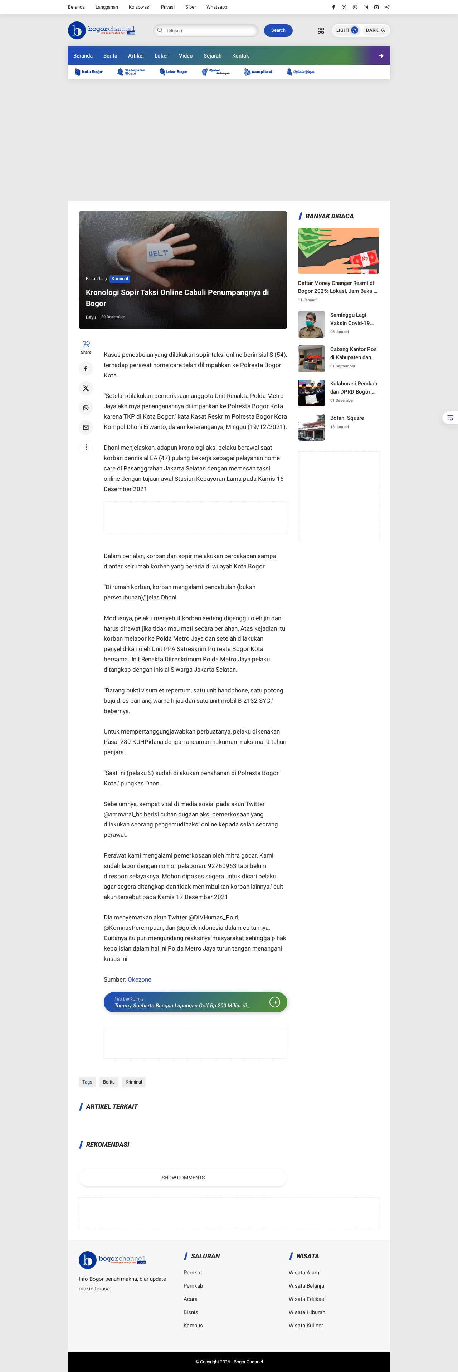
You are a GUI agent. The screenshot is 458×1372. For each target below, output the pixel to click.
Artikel (136, 56)
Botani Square (347, 418)
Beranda (76, 7)
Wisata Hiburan (307, 1312)
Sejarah (212, 56)
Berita (110, 56)
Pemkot (193, 1272)
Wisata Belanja (306, 1286)
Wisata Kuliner (306, 1325)
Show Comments (183, 1177)
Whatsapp (216, 7)
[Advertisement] (229, 140)
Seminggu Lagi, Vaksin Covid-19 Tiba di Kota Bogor (352, 319)
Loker (161, 56)
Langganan (107, 7)
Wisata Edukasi (307, 1299)
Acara (191, 1299)
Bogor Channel (248, 1361)
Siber (190, 7)
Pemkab (193, 1286)
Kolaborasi (139, 7)
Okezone (139, 979)
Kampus (193, 1325)
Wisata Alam (304, 1272)
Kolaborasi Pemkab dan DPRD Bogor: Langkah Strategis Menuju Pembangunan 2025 (354, 388)
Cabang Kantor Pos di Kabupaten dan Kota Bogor (353, 353)
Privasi (168, 7)
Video (186, 56)
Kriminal (120, 278)
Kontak (240, 56)
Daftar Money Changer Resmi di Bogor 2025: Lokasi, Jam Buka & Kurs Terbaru (337, 287)
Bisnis (191, 1312)
